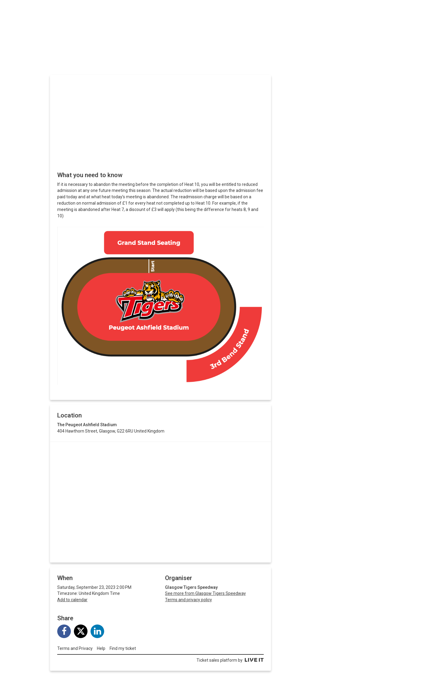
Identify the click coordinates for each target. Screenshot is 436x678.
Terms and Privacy (75, 648)
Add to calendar (72, 599)
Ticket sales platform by (230, 660)
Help (101, 648)
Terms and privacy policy (188, 599)
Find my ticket (123, 648)
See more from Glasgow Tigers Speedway (205, 593)
